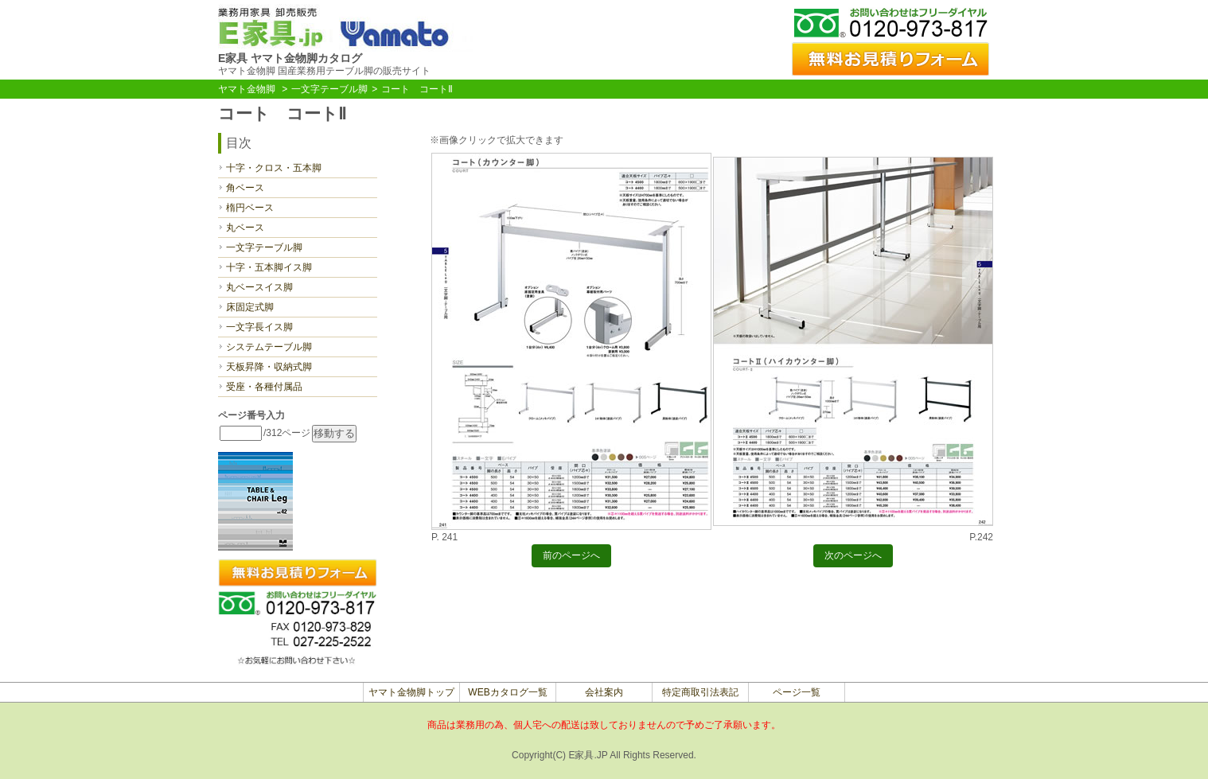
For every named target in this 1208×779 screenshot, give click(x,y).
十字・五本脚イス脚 (269, 267)
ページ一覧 (796, 692)
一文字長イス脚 (259, 327)
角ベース (245, 187)
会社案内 (604, 692)
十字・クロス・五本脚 (273, 167)
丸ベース (245, 227)
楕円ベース (250, 207)
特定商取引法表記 (700, 692)
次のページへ (853, 557)
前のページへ (571, 557)
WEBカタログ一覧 (507, 692)
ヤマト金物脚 (246, 89)
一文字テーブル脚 (329, 89)
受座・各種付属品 (264, 386)
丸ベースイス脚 (259, 287)
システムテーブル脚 (269, 346)
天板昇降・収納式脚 (269, 366)
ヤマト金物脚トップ (411, 692)
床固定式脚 (250, 307)
